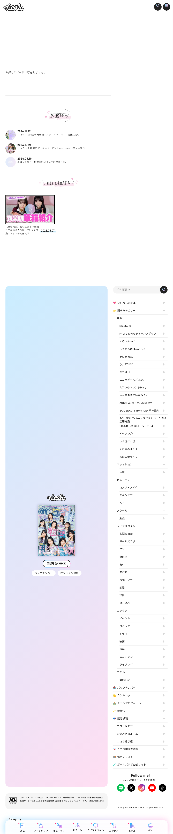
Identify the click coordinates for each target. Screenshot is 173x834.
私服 (122, 472)
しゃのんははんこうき (132, 349)
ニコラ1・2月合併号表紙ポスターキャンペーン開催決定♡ (58, 133)
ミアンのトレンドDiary (132, 387)
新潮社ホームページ (148, 800)
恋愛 (122, 587)
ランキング (121, 695)
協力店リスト (123, 757)
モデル (132, 827)
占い (150, 827)
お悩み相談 (126, 533)
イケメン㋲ (126, 433)
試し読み (124, 603)
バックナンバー (43, 574)
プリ (122, 549)
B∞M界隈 (125, 326)
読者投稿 (120, 718)
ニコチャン (126, 657)
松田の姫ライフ (128, 456)
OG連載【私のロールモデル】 (137, 426)
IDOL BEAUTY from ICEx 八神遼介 (139, 410)
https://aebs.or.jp (96, 804)
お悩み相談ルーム (127, 733)
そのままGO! (126, 356)
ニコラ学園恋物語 (125, 749)
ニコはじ (124, 372)
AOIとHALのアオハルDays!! (135, 403)
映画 (122, 641)
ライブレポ (126, 664)
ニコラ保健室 (125, 726)
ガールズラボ (127, 541)
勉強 (122, 518)
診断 (122, 595)
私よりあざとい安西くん (133, 395)
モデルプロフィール (127, 703)
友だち (123, 572)
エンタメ (114, 827)
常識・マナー (127, 580)
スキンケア (126, 495)
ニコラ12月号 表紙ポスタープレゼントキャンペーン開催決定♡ (58, 146)
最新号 (119, 711)
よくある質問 (158, 797)
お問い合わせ (129, 800)
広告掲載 (144, 797)
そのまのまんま (128, 449)
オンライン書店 (70, 574)
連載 (22, 827)
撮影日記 (124, 680)
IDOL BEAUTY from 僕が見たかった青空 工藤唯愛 (142, 419)
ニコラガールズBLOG (131, 379)
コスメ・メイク (128, 487)
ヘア (122, 503)
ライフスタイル (95, 827)
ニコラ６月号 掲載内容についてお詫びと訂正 (58, 160)
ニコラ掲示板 (125, 741)
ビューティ (59, 827)
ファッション (41, 827)
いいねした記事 (124, 303)
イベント (124, 618)
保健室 (123, 556)
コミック (124, 626)
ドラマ (123, 633)
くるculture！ (127, 341)
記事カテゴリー (124, 310)
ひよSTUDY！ (127, 364)
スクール (77, 827)
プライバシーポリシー (126, 797)
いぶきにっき (127, 441)
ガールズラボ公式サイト (129, 765)
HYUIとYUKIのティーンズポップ (137, 333)
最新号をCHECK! (56, 565)
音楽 (122, 649)
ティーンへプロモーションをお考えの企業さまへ (140, 803)
